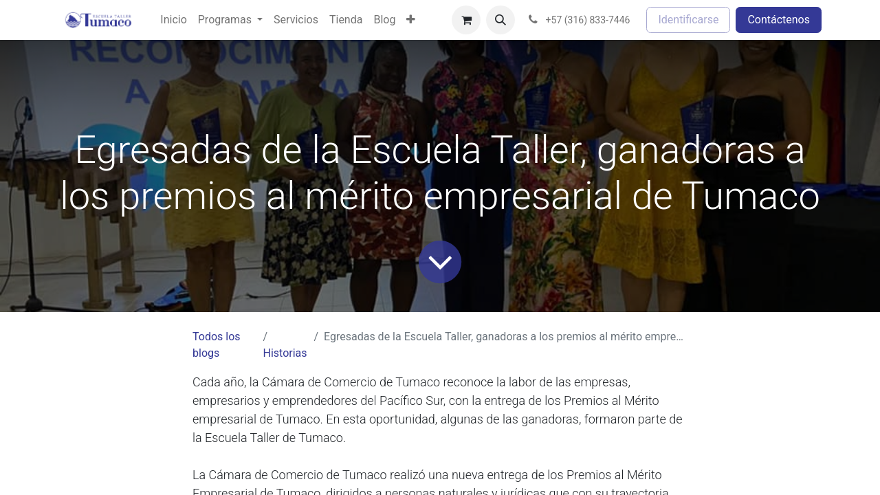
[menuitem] (173, 20)
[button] (500, 20)
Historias (285, 353)
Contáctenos (778, 19)
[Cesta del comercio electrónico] (466, 20)
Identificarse (688, 19)
